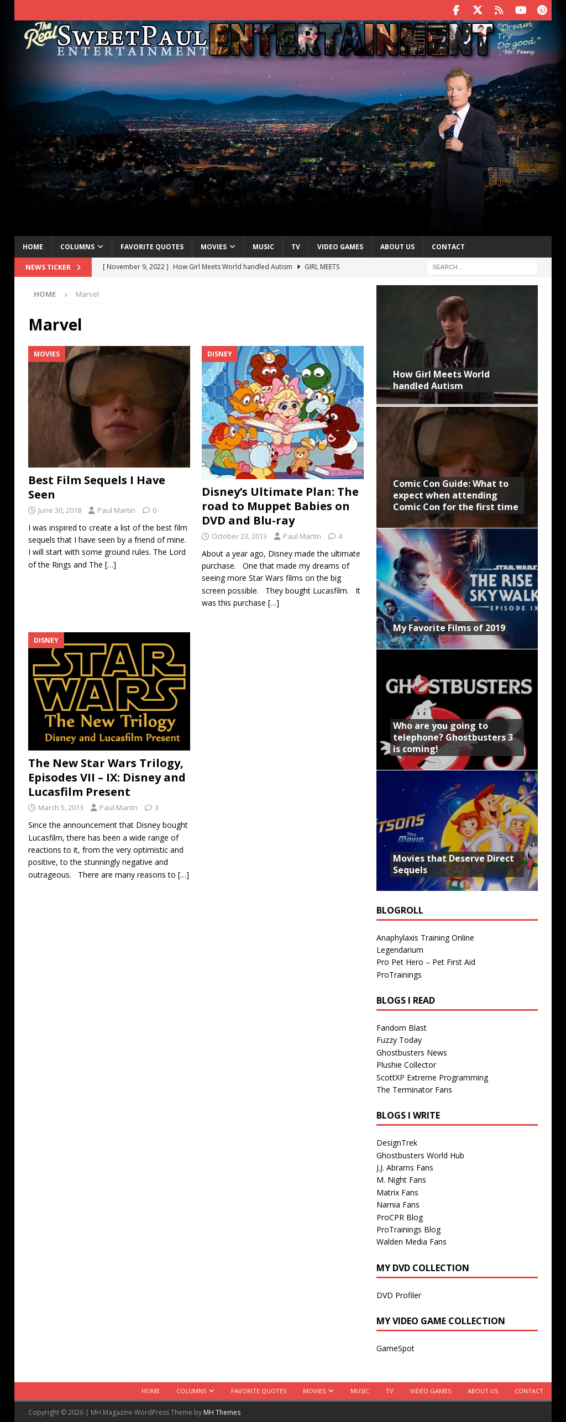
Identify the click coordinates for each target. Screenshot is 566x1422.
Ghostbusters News (411, 1051)
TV (295, 245)
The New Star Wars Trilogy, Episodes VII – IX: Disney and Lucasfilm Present (107, 776)
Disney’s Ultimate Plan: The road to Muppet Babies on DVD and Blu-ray (280, 505)
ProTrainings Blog (408, 1228)
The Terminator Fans (414, 1088)
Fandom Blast (401, 1026)
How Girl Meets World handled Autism (441, 379)
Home (33, 245)
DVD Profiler (398, 1294)
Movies (214, 245)
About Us (397, 245)
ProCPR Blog (399, 1216)
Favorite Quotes (152, 245)
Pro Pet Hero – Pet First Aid (425, 961)
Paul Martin (116, 509)
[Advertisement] (283, 145)
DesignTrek (396, 1141)
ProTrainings (399, 973)
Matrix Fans (397, 1191)
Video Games (340, 245)
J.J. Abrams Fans (404, 1166)
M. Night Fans (401, 1178)
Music (263, 245)
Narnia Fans (398, 1203)
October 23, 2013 (239, 535)
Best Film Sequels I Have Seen (96, 486)
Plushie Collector (406, 1063)
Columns (77, 245)
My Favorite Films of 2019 (449, 627)
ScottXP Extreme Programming (432, 1076)
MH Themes (221, 1411)
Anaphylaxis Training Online (425, 936)
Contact (448, 245)
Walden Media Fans (411, 1240)
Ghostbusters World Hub (420, 1154)
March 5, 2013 (60, 806)
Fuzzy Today (399, 1038)
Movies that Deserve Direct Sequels (453, 863)
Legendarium (399, 948)
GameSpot (395, 1347)
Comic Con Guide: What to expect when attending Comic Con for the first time (455, 494)
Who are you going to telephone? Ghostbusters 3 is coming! (453, 736)
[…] (110, 563)
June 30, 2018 (59, 509)
